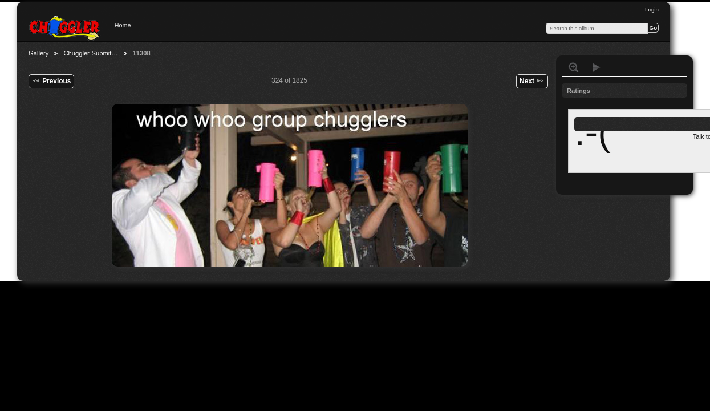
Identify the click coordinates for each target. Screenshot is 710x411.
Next (532, 80)
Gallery (38, 53)
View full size (573, 67)
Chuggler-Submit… (90, 53)
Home (123, 25)
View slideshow (596, 67)
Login (652, 9)
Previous (51, 80)
